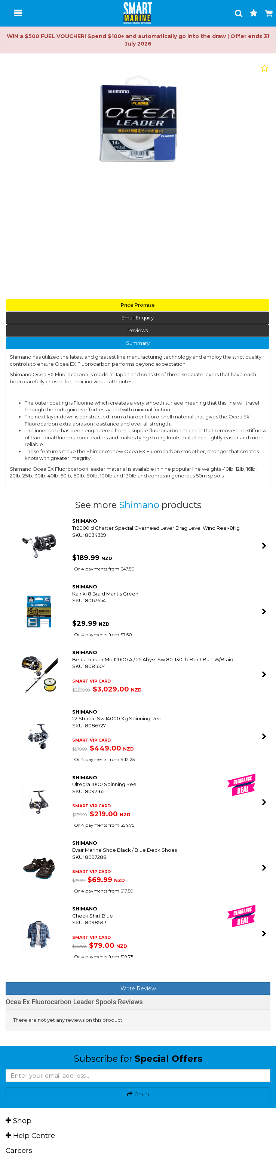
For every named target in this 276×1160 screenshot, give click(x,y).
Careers (19, 1150)
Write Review (138, 988)
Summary (138, 343)
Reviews (138, 330)
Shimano (140, 504)
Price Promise (138, 305)
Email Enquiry (138, 318)
